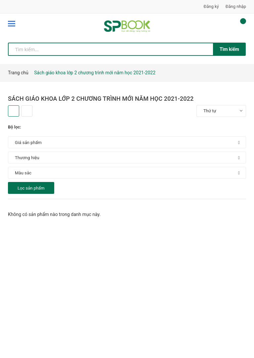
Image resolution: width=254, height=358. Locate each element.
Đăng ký (211, 6)
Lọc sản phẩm (31, 188)
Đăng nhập (236, 6)
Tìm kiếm (229, 49)
